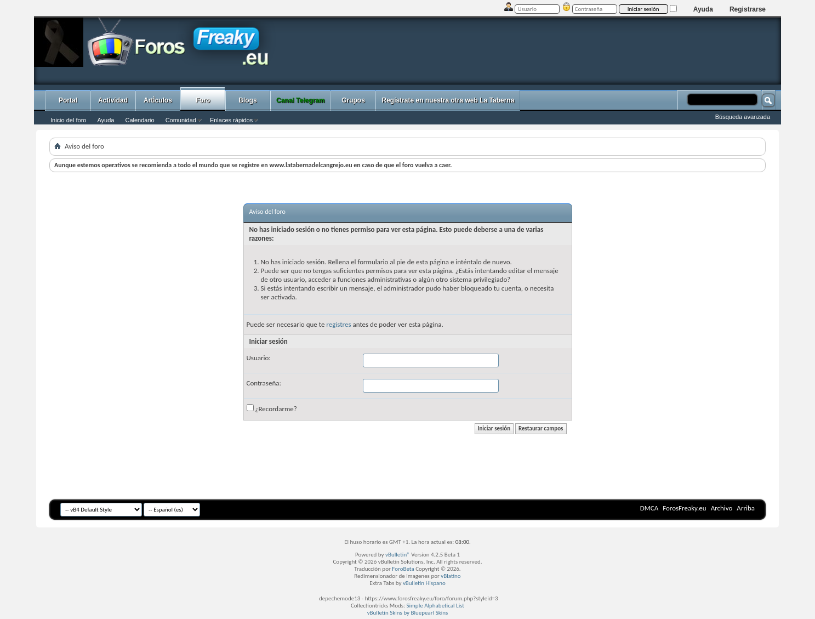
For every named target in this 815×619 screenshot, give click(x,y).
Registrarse (747, 9)
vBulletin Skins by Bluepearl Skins (407, 612)
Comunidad (181, 120)
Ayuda (703, 9)
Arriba (746, 508)
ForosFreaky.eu (684, 508)
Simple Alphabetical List (436, 605)
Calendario (139, 120)
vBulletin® (397, 554)
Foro (203, 100)
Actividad (113, 100)
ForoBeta (403, 568)
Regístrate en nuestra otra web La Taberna (447, 100)
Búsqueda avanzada (742, 116)
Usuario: (259, 358)
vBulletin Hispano (424, 583)
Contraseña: (264, 383)
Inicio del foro (68, 120)
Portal (68, 100)
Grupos (353, 100)
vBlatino (450, 576)
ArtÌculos (158, 100)
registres (338, 324)
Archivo (722, 508)
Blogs (247, 100)
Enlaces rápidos (231, 120)
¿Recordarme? (272, 408)
